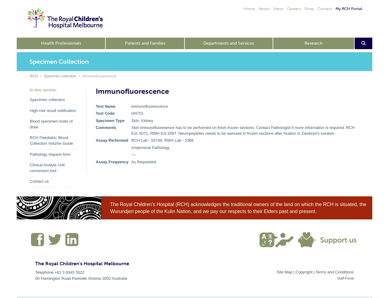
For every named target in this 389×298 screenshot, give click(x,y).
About (264, 8)
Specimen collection (60, 76)
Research (313, 43)
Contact (325, 8)
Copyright (303, 272)
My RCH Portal (349, 8)
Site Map (284, 272)
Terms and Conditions (334, 272)
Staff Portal (345, 278)
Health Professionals (61, 43)
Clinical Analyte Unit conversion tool (47, 168)
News (278, 8)
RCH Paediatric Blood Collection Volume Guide (51, 140)
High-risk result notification (53, 110)
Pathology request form (50, 154)
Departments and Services (228, 43)
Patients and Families (145, 43)
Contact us (39, 181)
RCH (34, 76)
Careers (294, 8)
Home (249, 8)
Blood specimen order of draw (51, 124)
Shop (309, 8)
